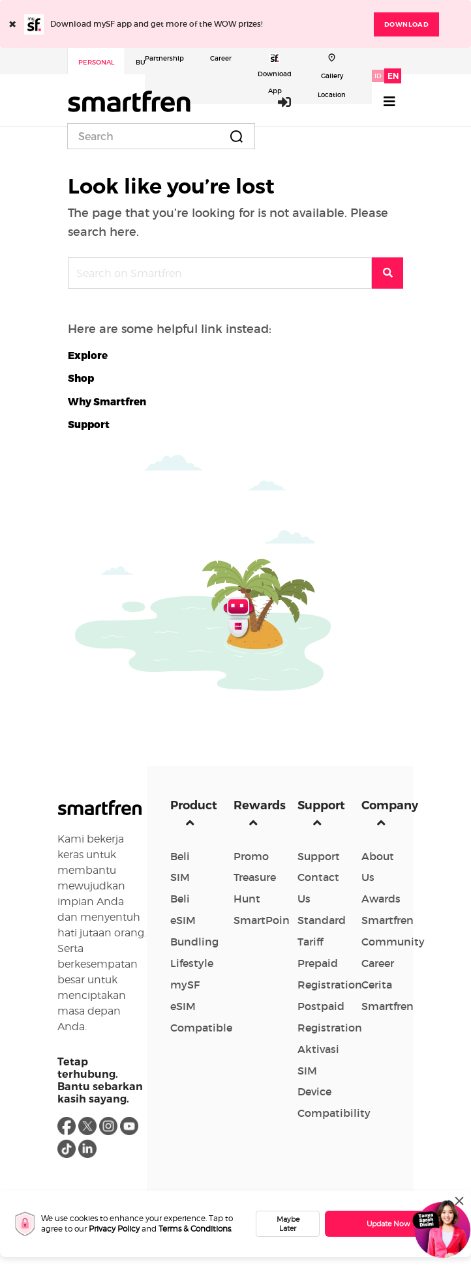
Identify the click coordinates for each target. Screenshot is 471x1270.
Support (319, 805)
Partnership (164, 58)
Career (221, 58)
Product (192, 805)
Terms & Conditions (195, 1229)
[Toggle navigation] (389, 101)
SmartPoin (262, 920)
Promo (251, 856)
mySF (185, 984)
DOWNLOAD (406, 24)
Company (383, 805)
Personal (96, 62)
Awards (381, 898)
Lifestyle (191, 963)
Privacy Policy (114, 1229)
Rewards (256, 805)
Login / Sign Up (285, 101)
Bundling (194, 941)
